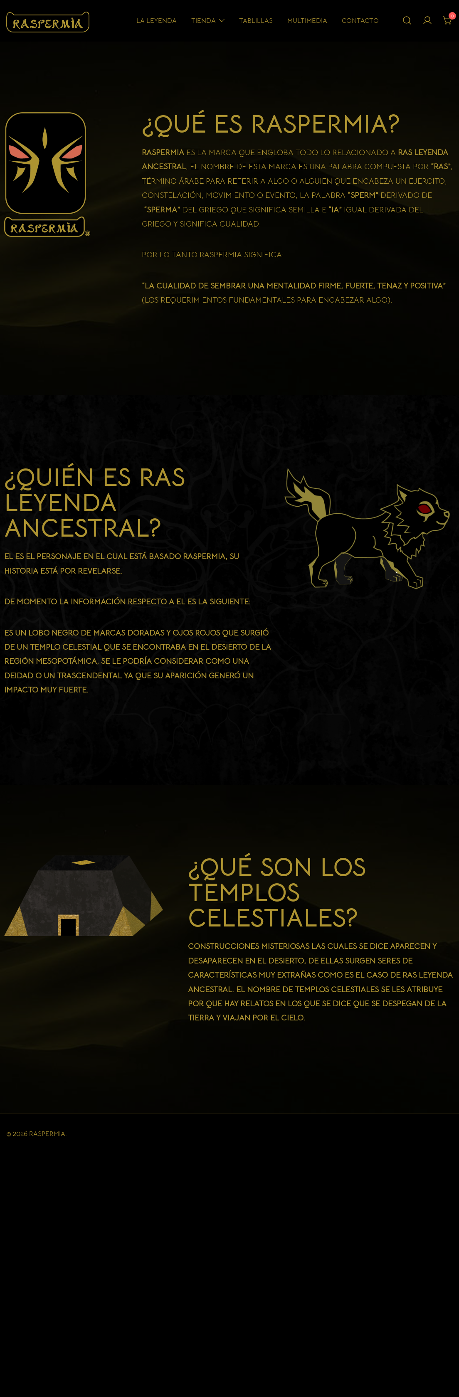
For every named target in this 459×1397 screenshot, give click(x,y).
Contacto (360, 21)
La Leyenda (156, 21)
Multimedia (307, 21)
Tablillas (256, 21)
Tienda (203, 21)
